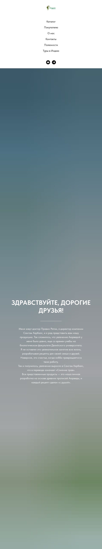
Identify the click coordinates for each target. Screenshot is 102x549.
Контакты (51, 39)
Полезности (51, 45)
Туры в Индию (51, 50)
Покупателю (51, 27)
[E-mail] (48, 62)
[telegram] (54, 62)
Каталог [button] (51, 21)
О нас (51, 33)
